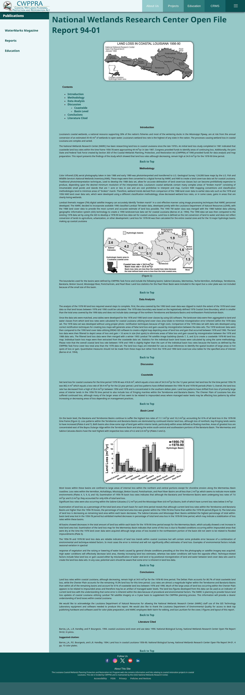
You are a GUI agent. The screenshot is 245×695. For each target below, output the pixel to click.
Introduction (76, 94)
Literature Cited (78, 118)
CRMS (215, 6)
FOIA (113, 678)
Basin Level (81, 111)
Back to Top (147, 161)
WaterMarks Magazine (21, 30)
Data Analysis (76, 101)
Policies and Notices (140, 678)
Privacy (123, 678)
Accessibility (100, 678)
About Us (152, 6)
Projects (173, 6)
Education (194, 6)
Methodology (76, 97)
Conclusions (75, 114)
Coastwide (80, 108)
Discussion (74, 104)
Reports (11, 41)
